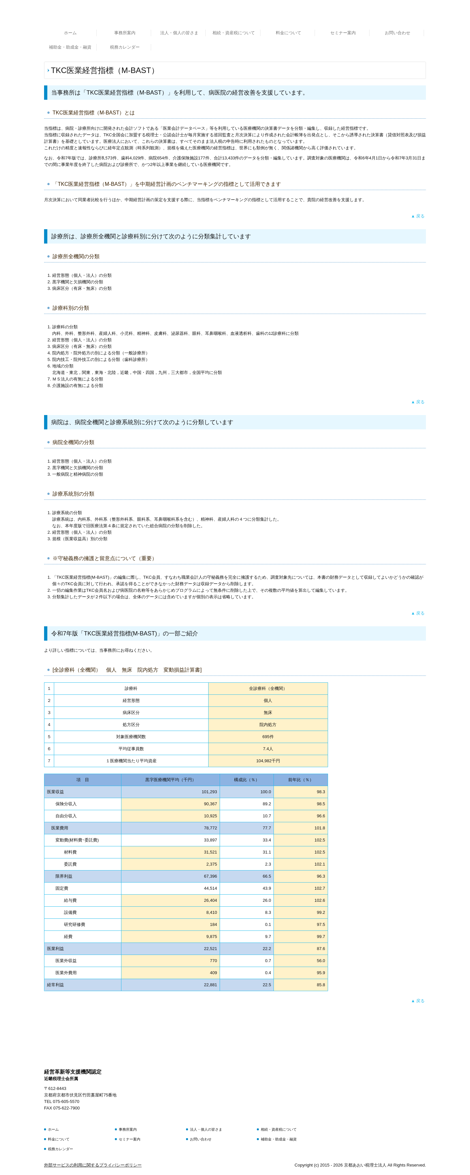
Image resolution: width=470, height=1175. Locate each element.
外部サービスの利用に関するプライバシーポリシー (93, 1165)
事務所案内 (124, 32)
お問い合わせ (397, 32)
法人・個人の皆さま (179, 32)
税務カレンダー (125, 47)
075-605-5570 (66, 1101)
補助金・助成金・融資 (70, 47)
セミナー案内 (343, 32)
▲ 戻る (418, 216)
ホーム (70, 32)
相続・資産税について (233, 32)
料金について (288, 32)
